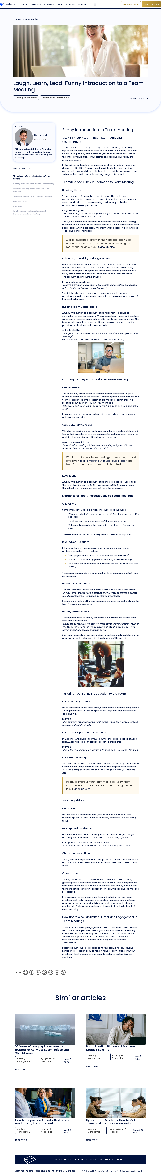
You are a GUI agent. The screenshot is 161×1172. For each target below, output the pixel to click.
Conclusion (18, 206)
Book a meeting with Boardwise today (103, 460)
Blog (60, 4)
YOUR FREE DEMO (151, 4)
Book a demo (81, 953)
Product (23, 4)
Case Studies (106, 247)
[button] (84, 4)
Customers (36, 4)
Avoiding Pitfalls (20, 201)
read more (21, 1069)
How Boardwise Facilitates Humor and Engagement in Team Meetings (29, 212)
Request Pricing (131, 4)
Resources (70, 4)
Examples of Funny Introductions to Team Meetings (31, 190)
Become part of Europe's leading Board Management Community (89, 1159)
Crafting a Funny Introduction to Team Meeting (33, 184)
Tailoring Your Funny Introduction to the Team (33, 196)
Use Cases (49, 4)
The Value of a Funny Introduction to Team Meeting (31, 177)
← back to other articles (25, 18)
